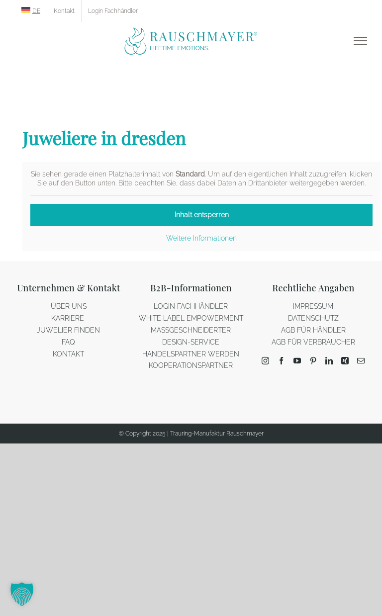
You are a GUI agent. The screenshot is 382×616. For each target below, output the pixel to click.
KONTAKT (68, 354)
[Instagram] (265, 360)
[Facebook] (281, 360)
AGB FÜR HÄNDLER (313, 330)
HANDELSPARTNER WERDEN (190, 354)
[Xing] (345, 360)
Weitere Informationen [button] (201, 238)
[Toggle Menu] (360, 41)
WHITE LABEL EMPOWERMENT (191, 318)
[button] (22, 594)
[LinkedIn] (329, 360)
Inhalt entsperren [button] (202, 215)
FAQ (68, 342)
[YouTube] (297, 360)
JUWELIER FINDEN (68, 330)
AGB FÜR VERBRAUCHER (313, 342)
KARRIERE (68, 318)
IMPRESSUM (313, 306)
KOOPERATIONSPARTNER (191, 365)
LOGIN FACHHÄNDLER (191, 306)
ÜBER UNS (69, 306)
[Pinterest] (313, 360)
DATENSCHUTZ (313, 318)
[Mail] (361, 360)
